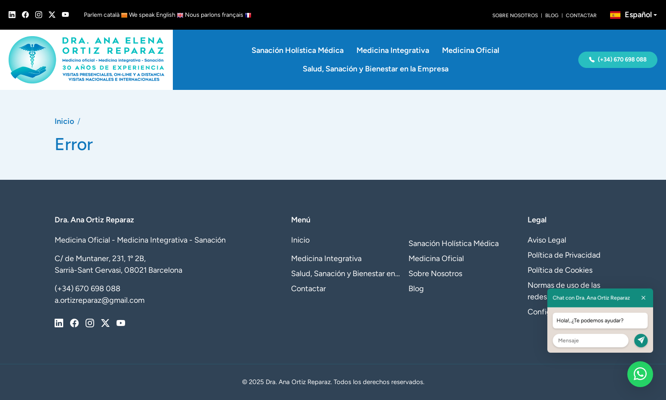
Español (631, 14)
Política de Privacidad (564, 255)
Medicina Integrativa (392, 50)
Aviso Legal (547, 240)
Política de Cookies (560, 270)
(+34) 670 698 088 (618, 59)
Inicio (64, 121)
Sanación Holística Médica (298, 50)
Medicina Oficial (470, 50)
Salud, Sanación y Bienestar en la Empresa (375, 69)
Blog (552, 15)
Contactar (581, 15)
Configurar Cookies (561, 312)
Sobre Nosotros (515, 15)
